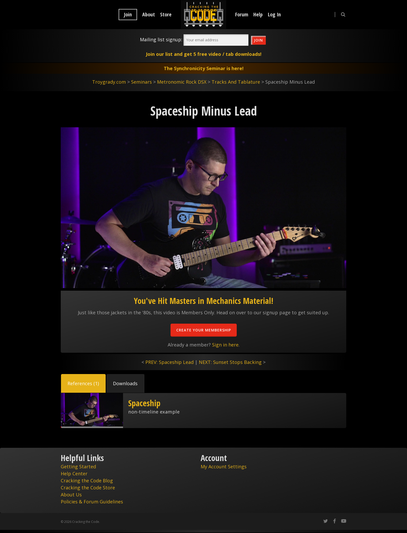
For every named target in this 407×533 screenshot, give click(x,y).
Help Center (74, 473)
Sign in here (225, 345)
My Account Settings (224, 466)
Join (128, 14)
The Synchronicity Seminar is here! (203, 68)
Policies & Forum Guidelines (92, 501)
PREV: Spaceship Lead (169, 362)
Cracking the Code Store (88, 487)
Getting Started (78, 466)
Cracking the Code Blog (87, 480)
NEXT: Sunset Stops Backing (230, 362)
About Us (71, 494)
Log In (274, 14)
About (148, 14)
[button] (83, 383)
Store (166, 14)
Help (258, 14)
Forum (241, 14)
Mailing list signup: (161, 39)
